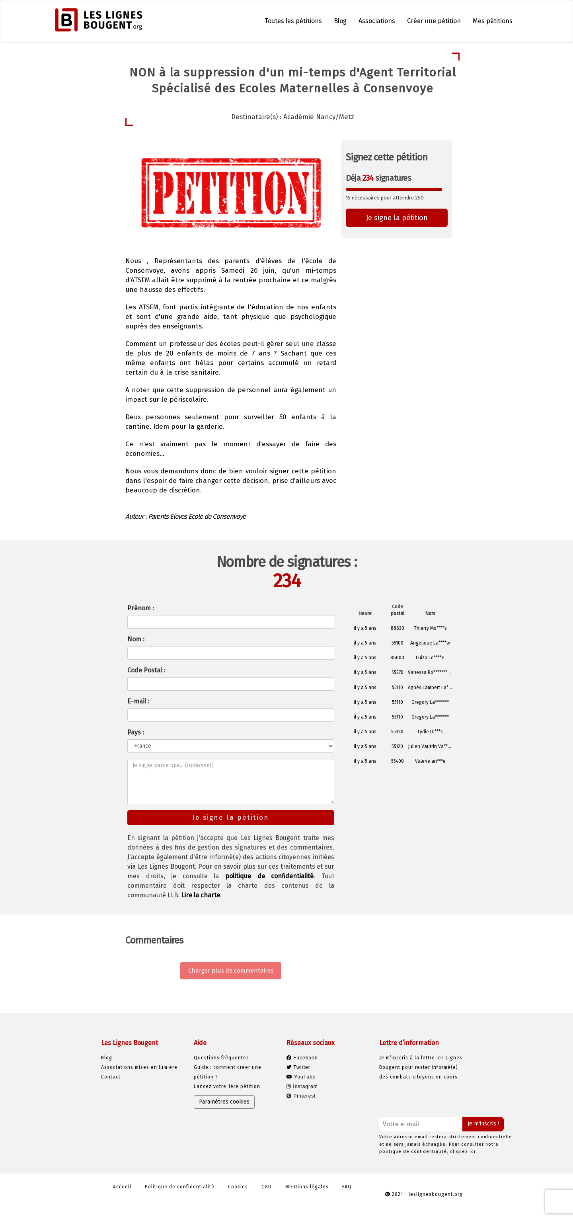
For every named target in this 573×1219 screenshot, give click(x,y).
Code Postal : (146, 670)
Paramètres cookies (224, 1101)
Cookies (238, 1187)
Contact (111, 1077)
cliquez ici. (463, 1151)
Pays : (135, 732)
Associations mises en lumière (139, 1067)
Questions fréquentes (221, 1058)
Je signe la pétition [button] (397, 217)
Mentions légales (307, 1187)
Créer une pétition (434, 21)
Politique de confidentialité (179, 1187)
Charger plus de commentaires (230, 970)
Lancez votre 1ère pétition (227, 1086)
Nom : (135, 639)
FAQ (347, 1187)
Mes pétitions (493, 21)
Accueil (122, 1187)
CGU (266, 1187)
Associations (377, 21)
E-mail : (138, 701)
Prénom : (140, 608)
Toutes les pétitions (293, 21)
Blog (340, 21)
